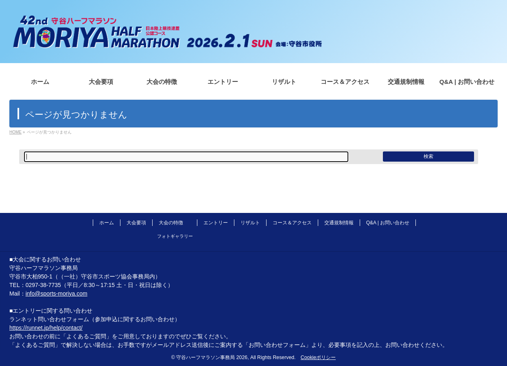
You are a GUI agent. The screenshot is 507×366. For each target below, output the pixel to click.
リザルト (250, 223)
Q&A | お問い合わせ (387, 223)
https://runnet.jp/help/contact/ (46, 327)
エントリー (215, 223)
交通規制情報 (339, 223)
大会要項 (136, 223)
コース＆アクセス (292, 223)
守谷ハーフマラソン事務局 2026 (211, 357)
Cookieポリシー (318, 357)
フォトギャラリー (175, 236)
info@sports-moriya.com (56, 293)
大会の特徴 (171, 223)
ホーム (106, 223)
